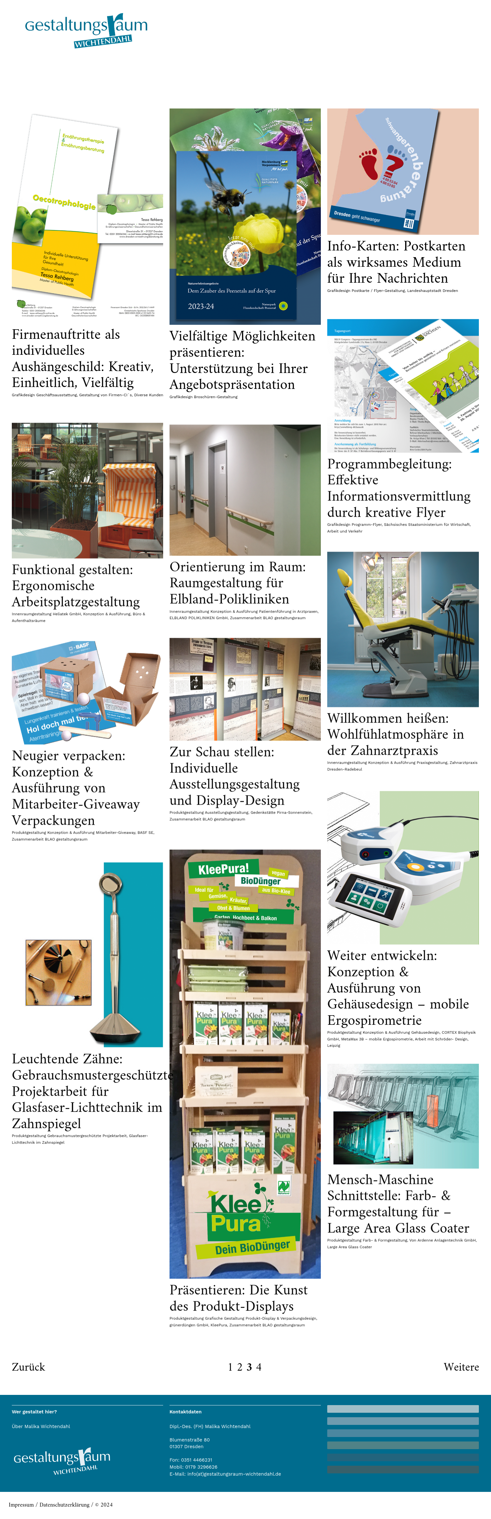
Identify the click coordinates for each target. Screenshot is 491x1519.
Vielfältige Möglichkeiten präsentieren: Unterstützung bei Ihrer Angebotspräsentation (242, 361)
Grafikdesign (23, 395)
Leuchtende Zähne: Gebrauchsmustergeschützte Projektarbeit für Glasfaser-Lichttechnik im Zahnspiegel (93, 1305)
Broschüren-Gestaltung (216, 397)
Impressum (21, 1505)
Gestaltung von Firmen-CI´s (105, 395)
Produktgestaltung (344, 1384)
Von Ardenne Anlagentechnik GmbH (442, 1384)
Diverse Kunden (148, 395)
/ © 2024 (101, 1505)
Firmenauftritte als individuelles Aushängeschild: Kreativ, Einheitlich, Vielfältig (83, 359)
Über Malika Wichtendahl (41, 1426)
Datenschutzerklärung (64, 1505)
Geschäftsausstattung (56, 395)
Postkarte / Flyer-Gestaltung (378, 290)
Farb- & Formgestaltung (385, 1384)
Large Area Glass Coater (349, 1391)
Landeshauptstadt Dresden (432, 290)
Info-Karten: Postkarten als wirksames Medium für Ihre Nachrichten (396, 263)
